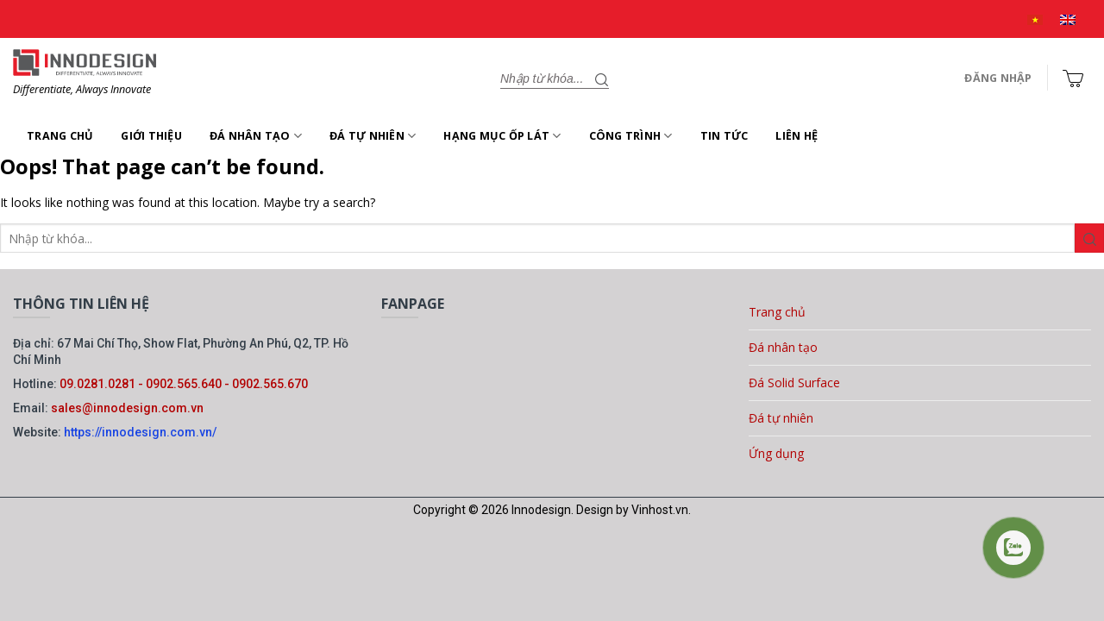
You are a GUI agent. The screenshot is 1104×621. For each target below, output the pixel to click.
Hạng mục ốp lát (502, 136)
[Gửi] (602, 78)
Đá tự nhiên (372, 136)
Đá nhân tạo (256, 136)
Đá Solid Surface (794, 382)
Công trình (631, 136)
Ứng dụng (776, 453)
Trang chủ (60, 136)
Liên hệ (796, 136)
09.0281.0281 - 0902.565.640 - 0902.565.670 (184, 384)
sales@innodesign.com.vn (127, 408)
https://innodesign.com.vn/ (140, 432)
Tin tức (724, 136)
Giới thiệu (151, 136)
